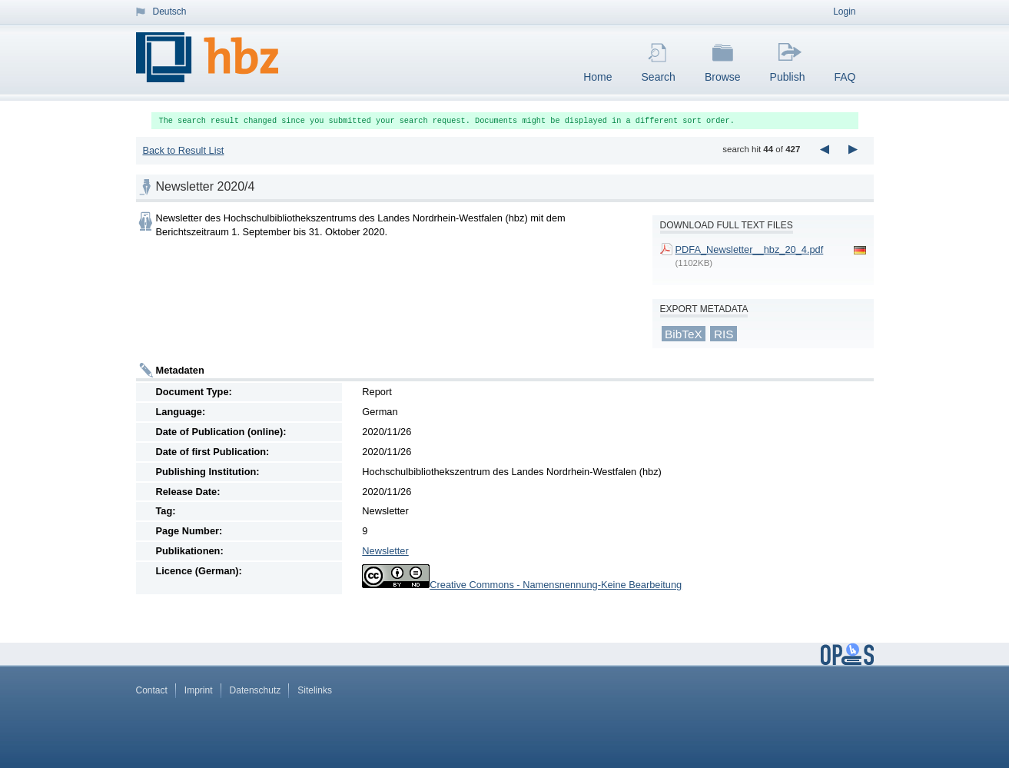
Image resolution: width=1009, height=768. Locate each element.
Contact (152, 690)
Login (844, 11)
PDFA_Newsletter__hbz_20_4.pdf (749, 249)
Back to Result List (183, 150)
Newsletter (385, 551)
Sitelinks (314, 690)
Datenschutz (255, 690)
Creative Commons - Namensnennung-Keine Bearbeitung (556, 584)
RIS (724, 333)
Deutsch (170, 11)
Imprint (198, 690)
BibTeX (683, 333)
